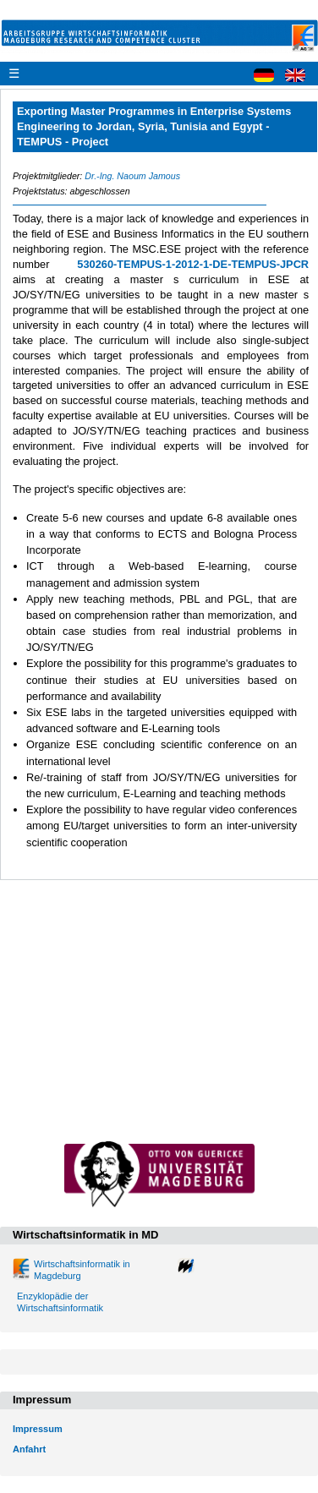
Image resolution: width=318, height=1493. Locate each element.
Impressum (38, 1429)
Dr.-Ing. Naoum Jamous (132, 176)
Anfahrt (29, 1449)
